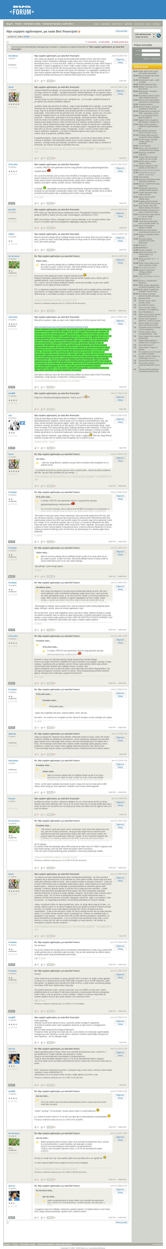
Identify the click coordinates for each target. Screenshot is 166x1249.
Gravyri (12, 798)
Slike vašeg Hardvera (147, 268)
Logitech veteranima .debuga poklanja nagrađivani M (147, 272)
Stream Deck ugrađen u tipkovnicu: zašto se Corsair (149, 320)
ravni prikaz (105, 42)
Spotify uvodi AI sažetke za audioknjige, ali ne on (149, 357)
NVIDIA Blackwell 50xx (148, 84)
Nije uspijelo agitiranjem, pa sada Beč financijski (56, 56)
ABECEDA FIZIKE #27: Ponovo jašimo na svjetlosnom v (148, 254)
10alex (11, 234)
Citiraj (120, 62)
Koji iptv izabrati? (145, 250)
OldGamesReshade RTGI (149, 361)
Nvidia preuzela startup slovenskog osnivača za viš (149, 231)
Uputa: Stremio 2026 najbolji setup (147, 198)
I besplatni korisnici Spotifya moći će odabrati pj (150, 328)
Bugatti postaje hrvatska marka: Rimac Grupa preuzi (149, 202)
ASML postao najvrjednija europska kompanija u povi (149, 286)
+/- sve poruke (91, 42)
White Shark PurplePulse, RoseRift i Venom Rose (149, 290)
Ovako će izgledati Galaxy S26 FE (149, 235)
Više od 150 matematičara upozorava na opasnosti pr (149, 101)
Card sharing (144, 177)
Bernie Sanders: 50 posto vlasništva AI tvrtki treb (149, 108)
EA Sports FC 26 (145, 219)
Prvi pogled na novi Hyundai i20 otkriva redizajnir (150, 353)
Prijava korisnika (143, 45)
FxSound (142, 245)
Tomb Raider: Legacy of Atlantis (148, 348)
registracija (105, 24)
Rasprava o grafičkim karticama (147, 154)
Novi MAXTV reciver (147, 305)
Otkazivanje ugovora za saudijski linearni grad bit (148, 189)
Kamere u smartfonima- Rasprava (148, 282)
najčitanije (128, 24)
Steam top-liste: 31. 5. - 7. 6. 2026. (149, 260)
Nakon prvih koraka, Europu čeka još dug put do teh (150, 315)
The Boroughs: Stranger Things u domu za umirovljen (148, 141)
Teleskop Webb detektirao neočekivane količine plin (149, 370)
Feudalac (12, 492)
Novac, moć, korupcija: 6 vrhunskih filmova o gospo (149, 149)
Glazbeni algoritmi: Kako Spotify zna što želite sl (148, 167)
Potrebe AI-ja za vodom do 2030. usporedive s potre (149, 112)
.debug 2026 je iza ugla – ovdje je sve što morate (149, 158)
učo (10, 415)
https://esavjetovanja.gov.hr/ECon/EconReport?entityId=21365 (61, 327)
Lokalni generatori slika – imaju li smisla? (148, 193)
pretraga (156, 24)
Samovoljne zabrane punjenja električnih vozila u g (149, 365)
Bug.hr (9, 24)
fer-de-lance (14, 256)
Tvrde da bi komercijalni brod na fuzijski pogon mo (149, 222)
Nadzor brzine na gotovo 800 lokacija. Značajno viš (149, 121)
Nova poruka (121, 31)
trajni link (122, 81)
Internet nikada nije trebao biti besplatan (149, 77)
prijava (96, 24)
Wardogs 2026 (144, 298)
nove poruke (139, 24)
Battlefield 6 (143, 248)
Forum (18, 24)
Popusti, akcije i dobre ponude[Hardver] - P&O (148, 333)
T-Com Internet (144, 146)
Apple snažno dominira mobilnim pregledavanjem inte (149, 126)
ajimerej (12, 734)
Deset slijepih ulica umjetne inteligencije (149, 337)
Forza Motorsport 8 (146, 345)
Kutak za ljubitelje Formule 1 (149, 277)
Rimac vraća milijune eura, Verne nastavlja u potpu (149, 264)
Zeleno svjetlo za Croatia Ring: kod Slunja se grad (148, 324)
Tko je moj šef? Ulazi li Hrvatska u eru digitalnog (148, 308)
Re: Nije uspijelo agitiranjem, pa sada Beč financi (57, 256)
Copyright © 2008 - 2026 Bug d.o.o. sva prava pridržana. (83, 1248)
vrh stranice (157, 1244)
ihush (11, 87)
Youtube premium (146, 104)
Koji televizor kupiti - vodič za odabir (149, 81)
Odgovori (120, 59)
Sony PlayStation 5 (146, 312)
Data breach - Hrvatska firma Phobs (148, 92)
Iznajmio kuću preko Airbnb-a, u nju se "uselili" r (150, 215)
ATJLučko (13, 164)
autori (148, 24)
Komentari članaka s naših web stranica (61, 24)
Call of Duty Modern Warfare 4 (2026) (146, 227)
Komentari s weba (32, 24)
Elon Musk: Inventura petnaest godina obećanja (149, 295)
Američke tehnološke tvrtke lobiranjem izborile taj (149, 180)
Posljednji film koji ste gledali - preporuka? (147, 174)
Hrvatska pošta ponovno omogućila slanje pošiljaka (149, 136)
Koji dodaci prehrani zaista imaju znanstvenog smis (149, 97)
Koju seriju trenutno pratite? (149, 170)
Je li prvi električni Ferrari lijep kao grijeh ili (148, 117)
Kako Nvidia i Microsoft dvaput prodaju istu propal (149, 207)
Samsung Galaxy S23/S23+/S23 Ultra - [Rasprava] (147, 241)
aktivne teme (117, 24)
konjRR (12, 393)
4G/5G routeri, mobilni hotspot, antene (147, 162)
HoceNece (13, 56)
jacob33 (12, 209)
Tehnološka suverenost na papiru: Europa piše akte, (149, 211)
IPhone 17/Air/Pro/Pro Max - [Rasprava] (150, 185)
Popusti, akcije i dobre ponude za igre (147, 302)
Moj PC (11, 203)
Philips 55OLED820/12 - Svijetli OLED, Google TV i (149, 342)
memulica (13, 317)
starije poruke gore (121, 42)
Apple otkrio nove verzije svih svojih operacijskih (148, 72)
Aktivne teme (141, 67)
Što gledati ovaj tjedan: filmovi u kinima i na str (148, 132)
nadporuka (122, 311)
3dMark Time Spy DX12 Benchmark (148, 88)
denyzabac (13, 760)
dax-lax (12, 1049)
